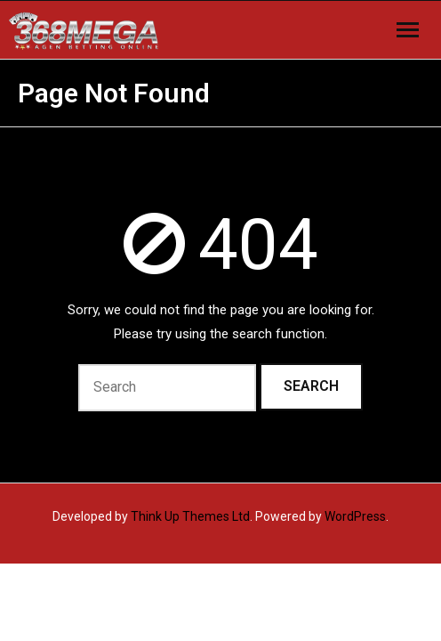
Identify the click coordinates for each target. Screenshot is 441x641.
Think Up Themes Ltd (190, 516)
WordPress (355, 516)
